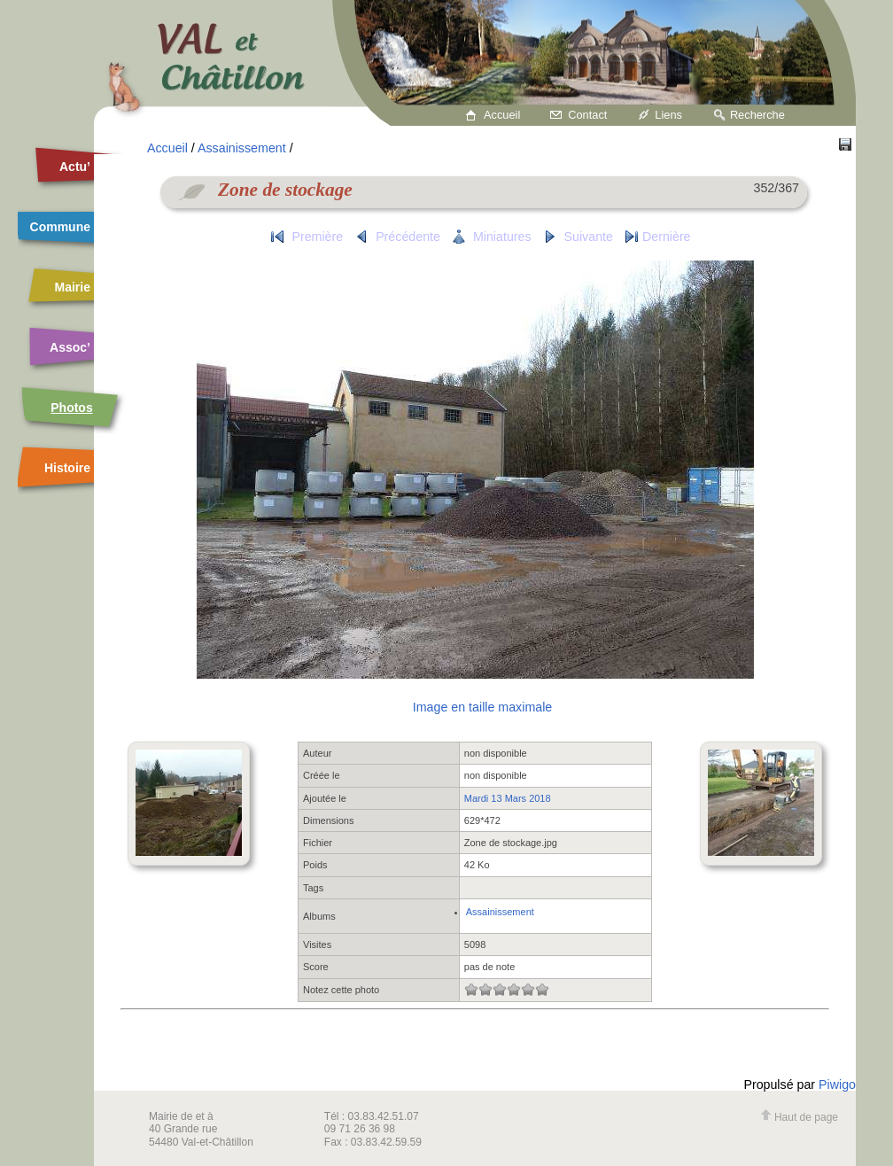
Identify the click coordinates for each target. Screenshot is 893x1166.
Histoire (67, 468)
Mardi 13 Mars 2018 (507, 798)
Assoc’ (70, 347)
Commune (60, 227)
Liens (668, 114)
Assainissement (242, 148)
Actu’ (74, 166)
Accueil (502, 114)
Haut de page (799, 1117)
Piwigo (837, 1084)
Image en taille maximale (482, 707)
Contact (587, 114)
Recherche (757, 114)
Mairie (72, 287)
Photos (71, 407)
